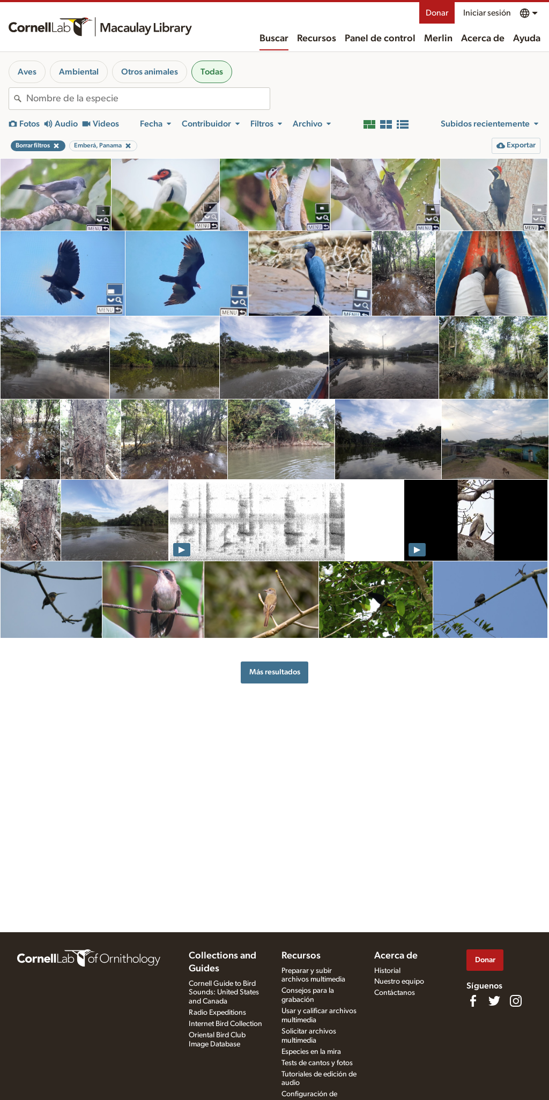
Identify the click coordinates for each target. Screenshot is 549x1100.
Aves (27, 72)
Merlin (438, 38)
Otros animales (149, 72)
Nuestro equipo (399, 981)
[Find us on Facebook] (472, 1000)
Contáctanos (394, 993)
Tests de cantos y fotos (317, 1063)
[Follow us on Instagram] (515, 1000)
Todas (212, 72)
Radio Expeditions (217, 1012)
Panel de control (380, 38)
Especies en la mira (311, 1052)
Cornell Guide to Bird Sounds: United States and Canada (224, 993)
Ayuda (526, 38)
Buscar (273, 38)
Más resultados (274, 672)
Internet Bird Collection (225, 1024)
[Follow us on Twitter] (494, 1000)
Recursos (316, 38)
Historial (387, 971)
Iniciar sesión (487, 13)
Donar (437, 13)
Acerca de (483, 38)
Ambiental (79, 72)
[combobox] (148, 98)
